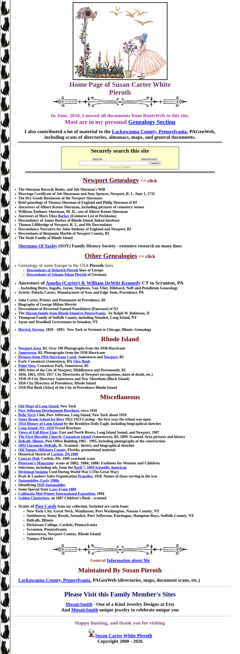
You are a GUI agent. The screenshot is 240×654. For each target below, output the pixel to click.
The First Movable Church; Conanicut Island (54, 437)
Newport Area (29, 348)
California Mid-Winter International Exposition (56, 494)
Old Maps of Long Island (38, 406)
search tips (97, 159)
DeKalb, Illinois (30, 441)
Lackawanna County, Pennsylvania (149, 131)
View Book (81, 361)
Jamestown (27, 353)
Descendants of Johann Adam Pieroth (57, 274)
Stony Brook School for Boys (41, 419)
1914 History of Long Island (40, 424)
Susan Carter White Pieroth (123, 635)
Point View (27, 366)
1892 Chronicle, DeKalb (37, 445)
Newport (111, 357)
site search (115, 167)
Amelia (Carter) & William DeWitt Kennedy (93, 283)
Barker (63, 216)
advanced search (149, 159)
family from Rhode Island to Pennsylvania (66, 313)
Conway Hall (28, 458)
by (125, 167)
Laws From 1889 (62, 489)
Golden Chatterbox (33, 498)
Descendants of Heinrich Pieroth (52, 270)
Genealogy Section (151, 122)
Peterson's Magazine (35, 463)
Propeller (85, 476)
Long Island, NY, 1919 (36, 428)
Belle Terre (27, 415)
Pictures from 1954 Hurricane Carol (47, 357)
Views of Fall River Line (37, 432)
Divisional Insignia (33, 472)
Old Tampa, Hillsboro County (42, 450)
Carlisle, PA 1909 (64, 454)
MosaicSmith (78, 604)
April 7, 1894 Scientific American (100, 467)
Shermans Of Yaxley (37, 245)
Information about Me (128, 560)
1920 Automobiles (51, 485)
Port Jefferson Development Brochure (48, 411)
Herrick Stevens (31, 330)
